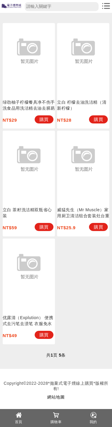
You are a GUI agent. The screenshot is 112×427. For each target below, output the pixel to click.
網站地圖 (56, 397)
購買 (44, 119)
